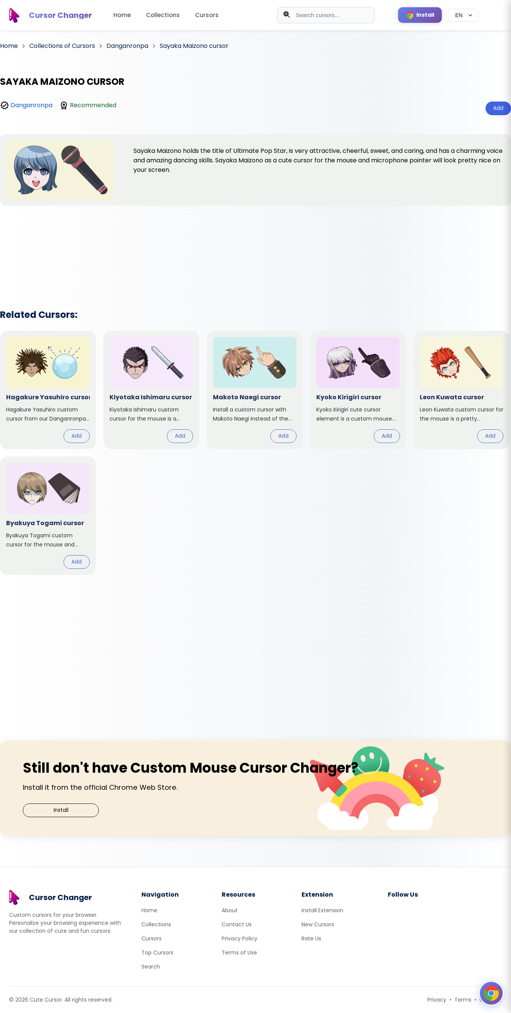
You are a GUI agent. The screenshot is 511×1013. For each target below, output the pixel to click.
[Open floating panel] (491, 993)
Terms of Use (239, 952)
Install (61, 810)
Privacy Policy (239, 938)
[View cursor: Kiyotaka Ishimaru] (151, 390)
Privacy (436, 999)
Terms (462, 999)
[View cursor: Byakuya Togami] (48, 516)
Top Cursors (157, 952)
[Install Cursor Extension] (420, 15)
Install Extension (322, 910)
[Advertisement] (255, 247)
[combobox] (326, 15)
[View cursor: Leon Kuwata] (461, 390)
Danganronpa (31, 105)
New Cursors (318, 924)
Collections (163, 15)
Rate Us (311, 938)
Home (122, 15)
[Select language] (463, 15)
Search (150, 966)
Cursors (207, 15)
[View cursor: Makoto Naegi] (255, 390)
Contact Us (237, 924)
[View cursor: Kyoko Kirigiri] (358, 390)
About (230, 910)
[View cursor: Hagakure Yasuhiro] (48, 390)
